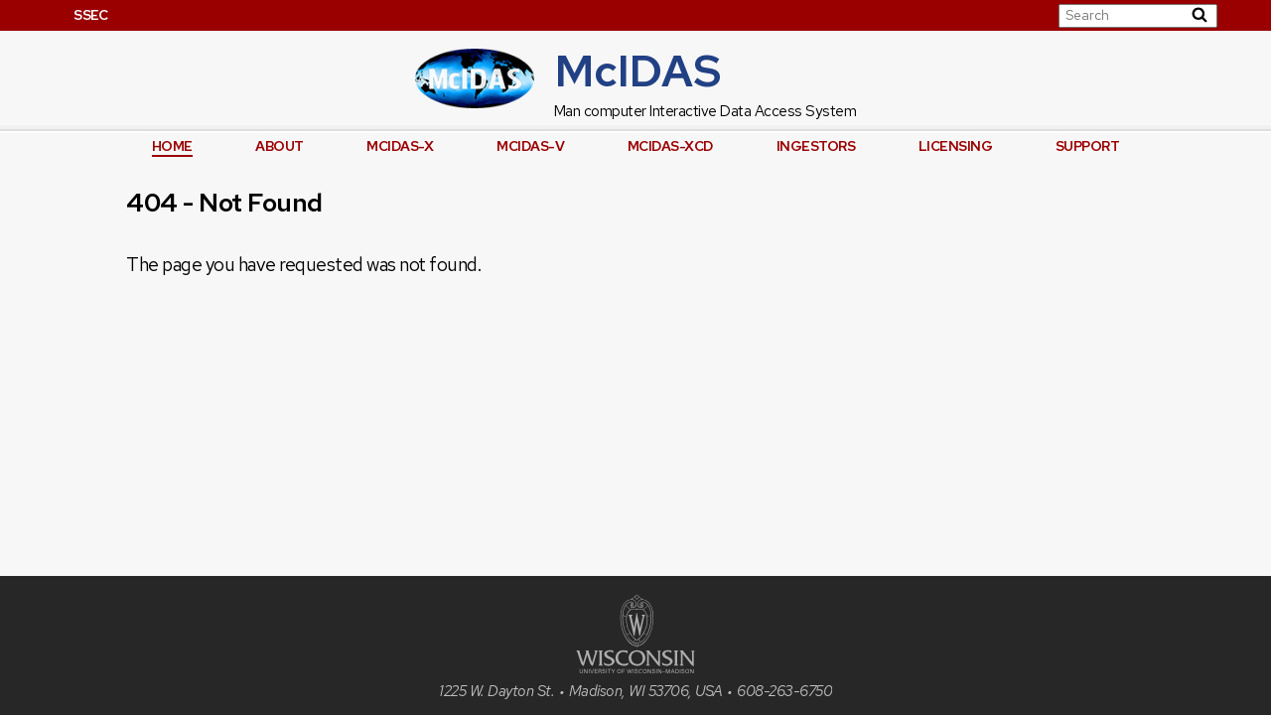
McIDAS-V (530, 146)
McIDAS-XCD (670, 146)
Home (172, 146)
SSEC (90, 15)
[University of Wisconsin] (635, 667)
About (279, 146)
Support (1088, 146)
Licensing (955, 146)
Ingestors (816, 146)
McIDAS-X (399, 146)
